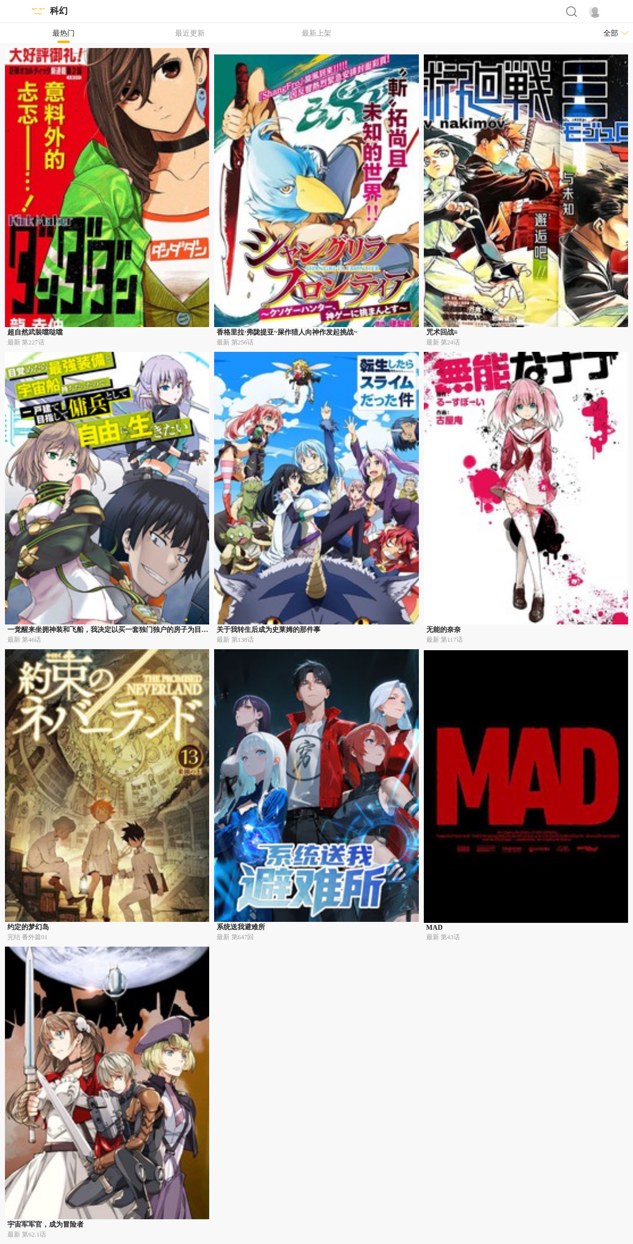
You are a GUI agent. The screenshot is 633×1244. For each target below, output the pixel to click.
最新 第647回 (235, 937)
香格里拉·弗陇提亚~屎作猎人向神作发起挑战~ (287, 332)
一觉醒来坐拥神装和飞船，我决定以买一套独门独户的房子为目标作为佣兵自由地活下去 (142, 629)
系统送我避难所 (241, 927)
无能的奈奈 (443, 629)
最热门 (63, 33)
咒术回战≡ (442, 332)
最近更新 (190, 33)
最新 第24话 (443, 342)
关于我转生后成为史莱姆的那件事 (268, 629)
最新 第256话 (235, 342)
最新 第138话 (235, 639)
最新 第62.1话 (26, 1234)
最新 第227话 (26, 342)
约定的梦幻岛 (28, 927)
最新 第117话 (444, 639)
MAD (434, 927)
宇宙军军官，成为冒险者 (45, 1224)
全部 (610, 33)
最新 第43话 (443, 937)
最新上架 (316, 33)
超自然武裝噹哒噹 (35, 332)
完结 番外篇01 (27, 937)
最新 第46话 (24, 639)
